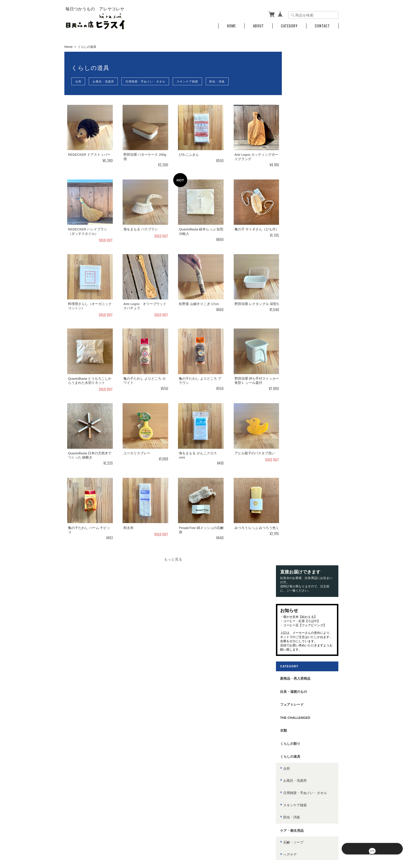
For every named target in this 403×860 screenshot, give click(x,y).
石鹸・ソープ (300, 325)
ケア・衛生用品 (299, 314)
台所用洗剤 (298, 424)
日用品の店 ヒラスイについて (231, 831)
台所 (79, 81)
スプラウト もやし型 (306, 608)
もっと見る (172, 559)
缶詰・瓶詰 (298, 534)
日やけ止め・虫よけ (305, 386)
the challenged (302, 201)
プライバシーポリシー (276, 831)
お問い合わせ (297, 767)
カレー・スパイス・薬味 (308, 485)
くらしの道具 (297, 240)
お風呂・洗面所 (105, 81)
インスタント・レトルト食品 (312, 571)
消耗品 (295, 448)
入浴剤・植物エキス (305, 374)
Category (289, 26)
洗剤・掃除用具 (299, 412)
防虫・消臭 (223, 81)
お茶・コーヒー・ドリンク (310, 498)
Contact (322, 26)
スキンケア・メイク (305, 350)
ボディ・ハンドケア (305, 362)
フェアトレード (299, 188)
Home (231, 26)
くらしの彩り (297, 227)
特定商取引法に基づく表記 (307, 754)
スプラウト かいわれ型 (307, 596)
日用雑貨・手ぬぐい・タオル (149, 81)
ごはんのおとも (302, 558)
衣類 (290, 214)
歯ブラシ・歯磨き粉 (305, 398)
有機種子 (294, 584)
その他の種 (298, 620)
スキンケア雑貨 (192, 81)
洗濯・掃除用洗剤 (303, 436)
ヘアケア (297, 338)
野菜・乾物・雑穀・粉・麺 (310, 522)
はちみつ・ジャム (303, 510)
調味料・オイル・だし (307, 473)
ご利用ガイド (297, 741)
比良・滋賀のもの (300, 174)
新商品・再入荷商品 (302, 162)
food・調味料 (298, 461)
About (258, 26)
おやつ (295, 546)
